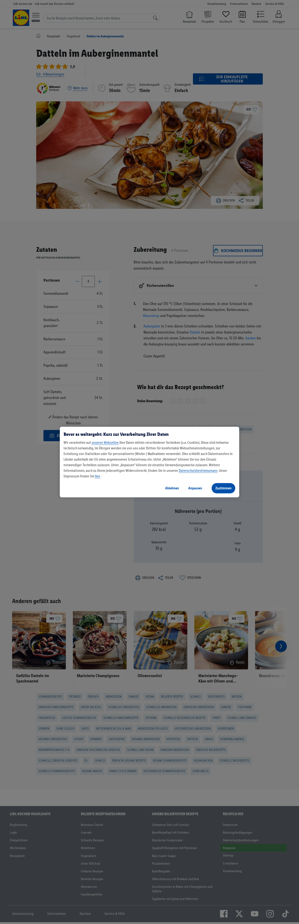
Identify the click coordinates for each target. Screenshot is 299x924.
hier (97, 476)
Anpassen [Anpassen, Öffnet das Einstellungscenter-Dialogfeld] (195, 488)
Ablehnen (172, 488)
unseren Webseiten (105, 442)
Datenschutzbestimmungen (198, 470)
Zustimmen (223, 488)
